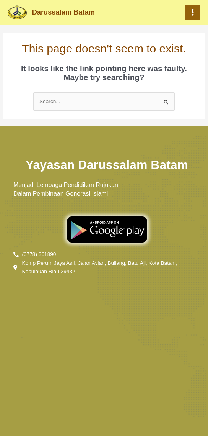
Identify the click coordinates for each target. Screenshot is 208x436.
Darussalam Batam (63, 12)
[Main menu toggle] (193, 12)
